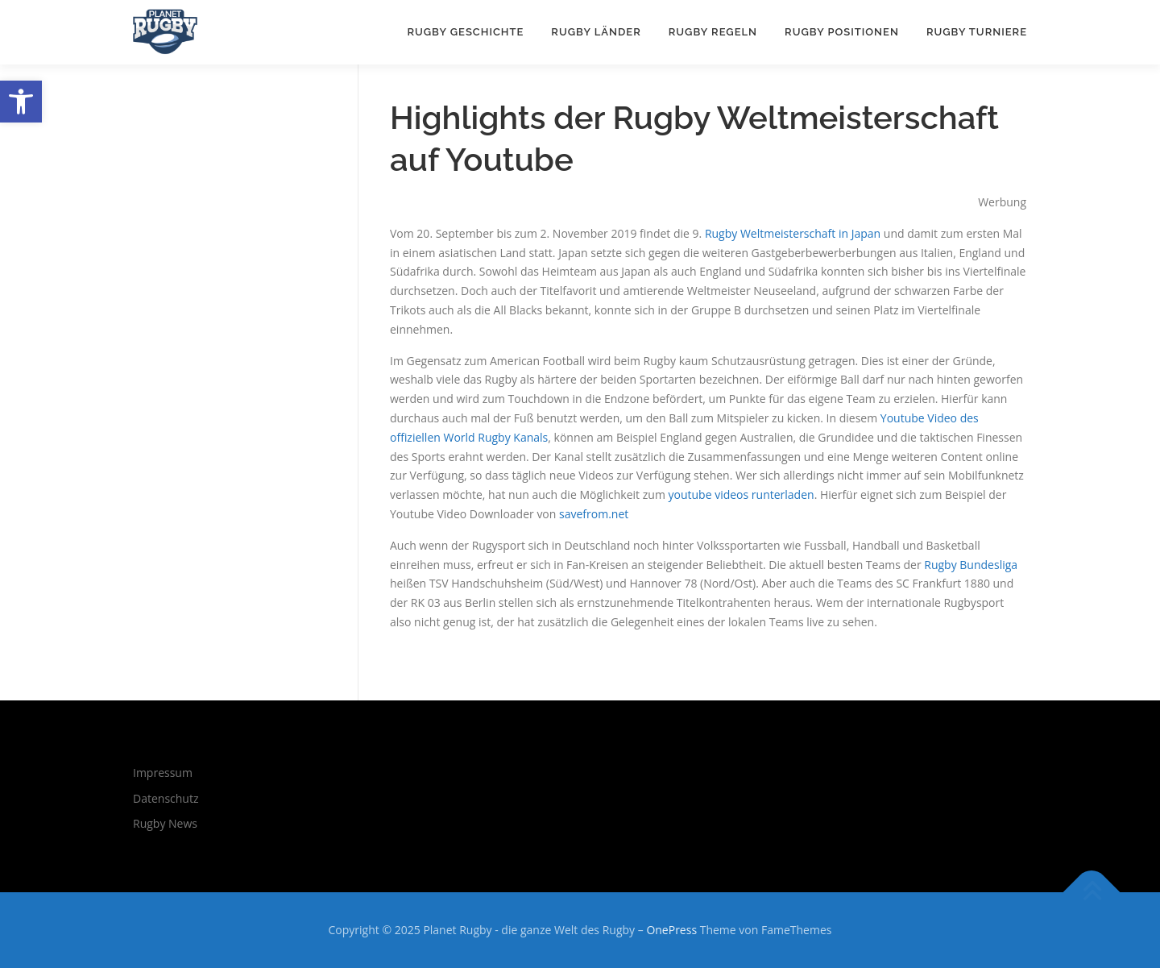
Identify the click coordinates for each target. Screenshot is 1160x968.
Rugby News (165, 823)
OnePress (671, 929)
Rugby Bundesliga (970, 564)
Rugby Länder (595, 32)
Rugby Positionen (842, 32)
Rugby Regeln (713, 32)
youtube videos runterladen (741, 494)
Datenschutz (165, 798)
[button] (21, 102)
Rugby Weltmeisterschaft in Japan (792, 233)
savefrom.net (593, 513)
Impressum (163, 772)
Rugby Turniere (976, 32)
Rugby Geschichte (465, 32)
